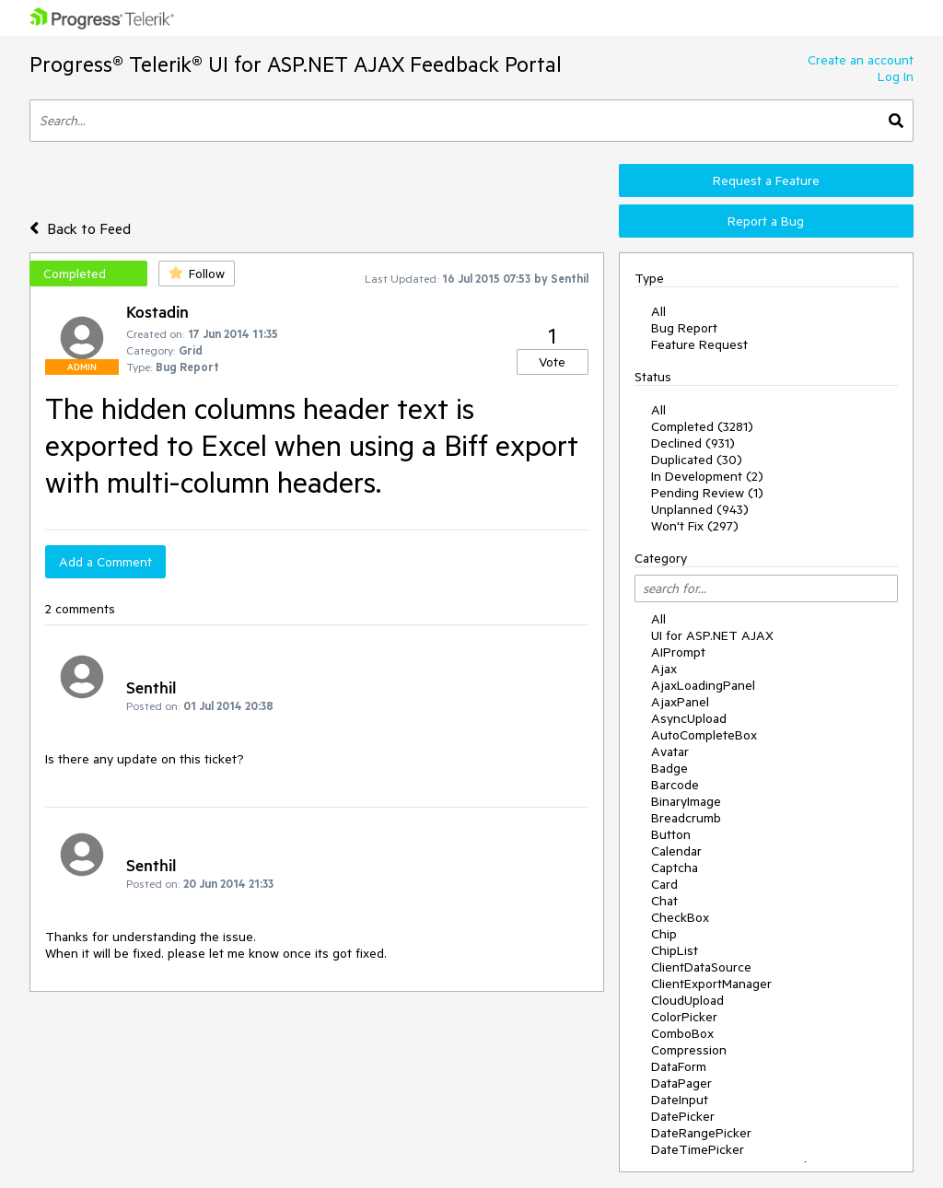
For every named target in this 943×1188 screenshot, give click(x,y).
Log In (896, 76)
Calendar (676, 851)
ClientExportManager (711, 983)
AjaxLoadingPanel (703, 685)
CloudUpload (687, 1000)
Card (664, 884)
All (658, 311)
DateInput (679, 1099)
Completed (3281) (702, 426)
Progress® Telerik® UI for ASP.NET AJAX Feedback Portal (295, 64)
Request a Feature (766, 180)
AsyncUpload (689, 718)
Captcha (674, 867)
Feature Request (699, 344)
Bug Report (684, 328)
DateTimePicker (697, 1149)
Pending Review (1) (707, 492)
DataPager (681, 1083)
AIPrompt (678, 652)
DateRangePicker (701, 1132)
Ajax (664, 668)
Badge (669, 768)
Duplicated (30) (696, 459)
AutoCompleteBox (704, 735)
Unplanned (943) (700, 509)
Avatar (670, 751)
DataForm (678, 1066)
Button (671, 834)
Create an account (861, 60)
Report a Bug (766, 221)
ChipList (674, 950)
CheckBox (680, 917)
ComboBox (682, 1033)
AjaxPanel (680, 701)
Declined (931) (693, 443)
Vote (552, 362)
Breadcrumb (686, 817)
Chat (664, 900)
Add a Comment (105, 561)
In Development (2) (707, 476)
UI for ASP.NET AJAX (712, 635)
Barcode (675, 784)
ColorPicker (684, 1016)
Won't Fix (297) (695, 526)
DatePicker (683, 1116)
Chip (664, 934)
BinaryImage (686, 801)
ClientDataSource (701, 967)
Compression (689, 1050)
